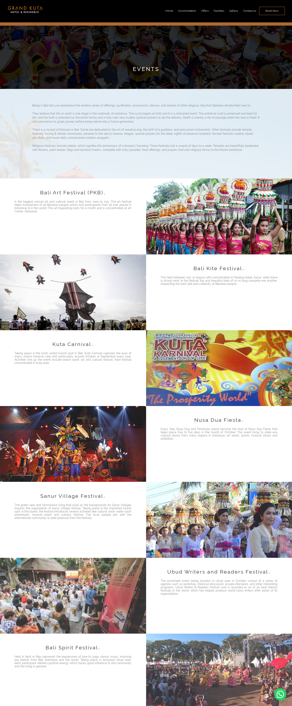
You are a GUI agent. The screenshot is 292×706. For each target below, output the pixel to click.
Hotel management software (50, 24)
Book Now (272, 10)
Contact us (249, 10)
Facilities (219, 10)
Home (169, 10)
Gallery (233, 10)
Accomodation (187, 10)
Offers (205, 10)
